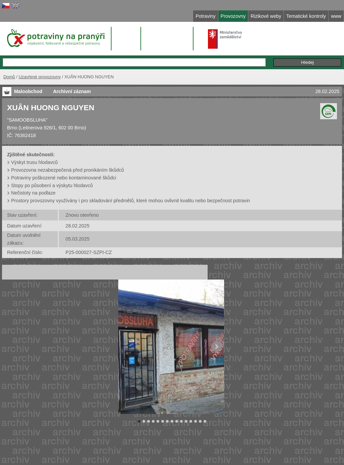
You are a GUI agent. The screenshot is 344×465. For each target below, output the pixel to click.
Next (216, 346)
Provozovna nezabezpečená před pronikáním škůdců (67, 170)
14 (200, 421)
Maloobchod (28, 91)
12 (190, 421)
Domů (9, 76)
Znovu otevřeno (82, 215)
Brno (12, 127)
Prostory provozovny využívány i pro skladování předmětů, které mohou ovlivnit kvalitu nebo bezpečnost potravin (130, 200)
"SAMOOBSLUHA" (27, 120)
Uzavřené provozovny (39, 76)
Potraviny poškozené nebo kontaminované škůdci (63, 177)
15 (205, 421)
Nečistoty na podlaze (33, 193)
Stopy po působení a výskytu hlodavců (52, 185)
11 (186, 421)
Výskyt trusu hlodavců (34, 162)
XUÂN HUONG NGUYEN (50, 107)
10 (181, 421)
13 (195, 421)
